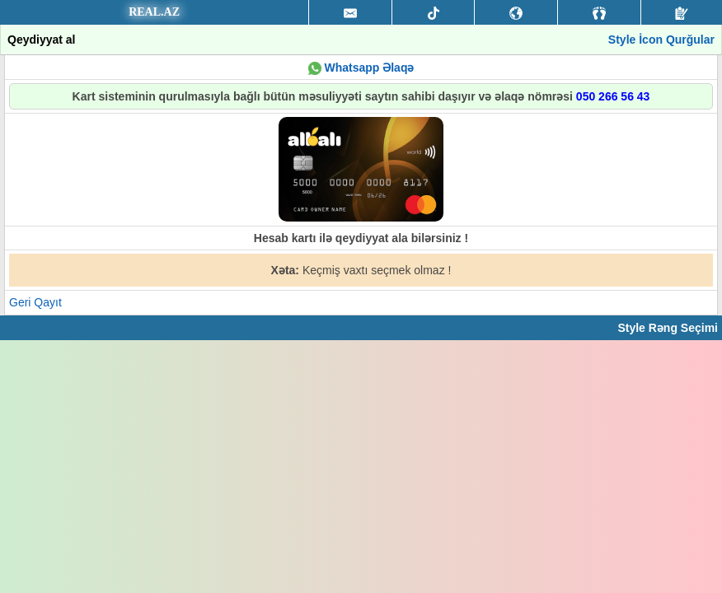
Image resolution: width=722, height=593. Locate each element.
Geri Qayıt (35, 302)
